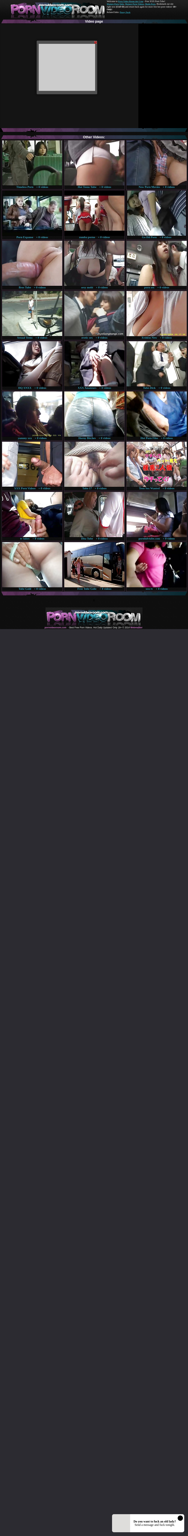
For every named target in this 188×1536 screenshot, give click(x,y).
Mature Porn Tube (115, 4)
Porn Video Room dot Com (130, 1)
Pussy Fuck (125, 12)
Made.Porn (150, 4)
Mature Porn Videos (134, 4)
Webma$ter (136, 627)
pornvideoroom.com (55, 627)
